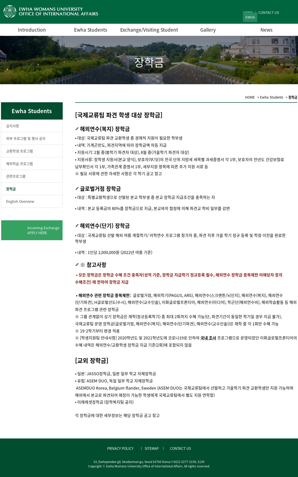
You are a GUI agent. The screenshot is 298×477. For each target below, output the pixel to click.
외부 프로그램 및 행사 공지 (25, 138)
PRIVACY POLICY (120, 448)
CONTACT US (268, 12)
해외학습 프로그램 (19, 163)
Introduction (32, 29)
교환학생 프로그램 (19, 150)
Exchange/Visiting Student (149, 29)
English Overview (20, 201)
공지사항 (12, 125)
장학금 (11, 188)
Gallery (208, 29)
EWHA (250, 17)
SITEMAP (152, 448)
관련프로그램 (15, 176)
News (266, 29)
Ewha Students (90, 29)
